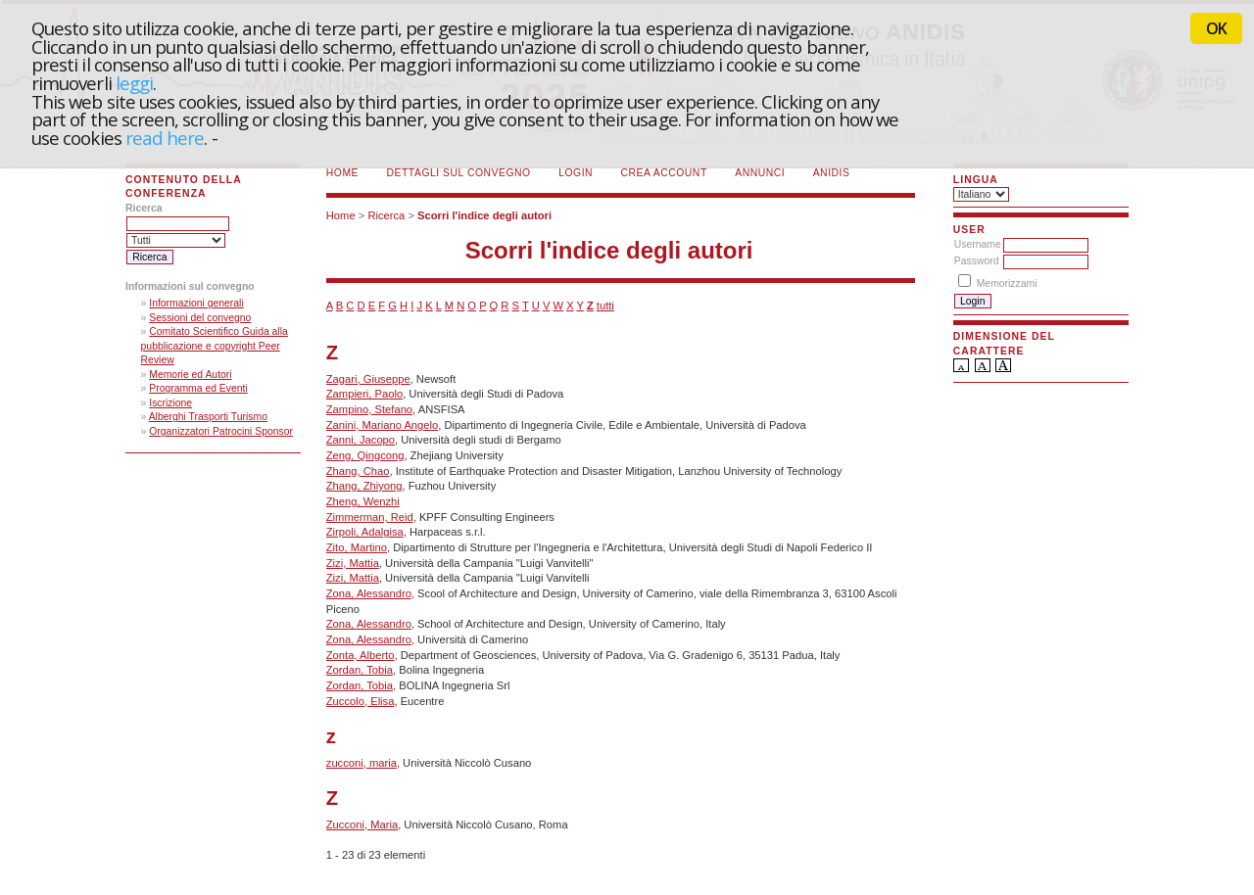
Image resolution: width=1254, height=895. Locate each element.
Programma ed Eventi (198, 388)
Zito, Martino (356, 547)
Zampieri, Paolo (364, 394)
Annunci (760, 172)
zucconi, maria (361, 763)
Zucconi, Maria (362, 824)
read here (165, 137)
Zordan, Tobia (359, 670)
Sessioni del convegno (200, 317)
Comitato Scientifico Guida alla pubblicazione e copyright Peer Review (214, 345)
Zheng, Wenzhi (363, 501)
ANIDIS (831, 172)
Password (976, 261)
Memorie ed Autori (190, 374)
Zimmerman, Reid (369, 517)
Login (575, 172)
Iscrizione (170, 403)
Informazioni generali (196, 303)
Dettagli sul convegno (459, 172)
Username (977, 244)
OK (1216, 28)
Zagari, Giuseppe (368, 379)
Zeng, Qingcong (365, 455)
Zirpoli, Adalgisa (365, 532)
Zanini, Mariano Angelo (382, 425)
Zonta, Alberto (360, 655)
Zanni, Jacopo (360, 440)
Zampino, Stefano (369, 409)
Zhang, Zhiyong (364, 486)
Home (342, 172)
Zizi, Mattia (352, 563)
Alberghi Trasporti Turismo (208, 416)
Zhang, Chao (358, 471)
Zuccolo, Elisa (360, 701)
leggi (134, 83)
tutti (605, 305)
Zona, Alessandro (368, 593)
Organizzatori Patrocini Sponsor (221, 431)
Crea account (664, 172)
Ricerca (386, 215)
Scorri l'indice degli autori (484, 215)
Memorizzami (1007, 283)
